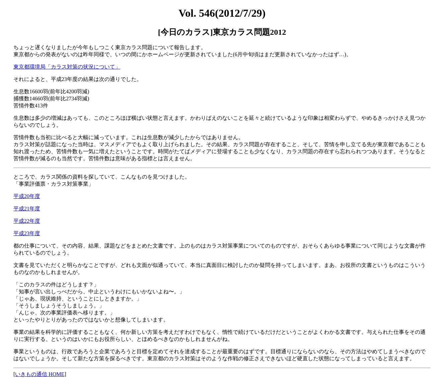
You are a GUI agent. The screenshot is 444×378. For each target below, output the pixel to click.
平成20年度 (26, 196)
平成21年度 (26, 208)
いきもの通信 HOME (39, 374)
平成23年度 (26, 233)
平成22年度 (26, 221)
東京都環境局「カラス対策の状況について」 (66, 67)
